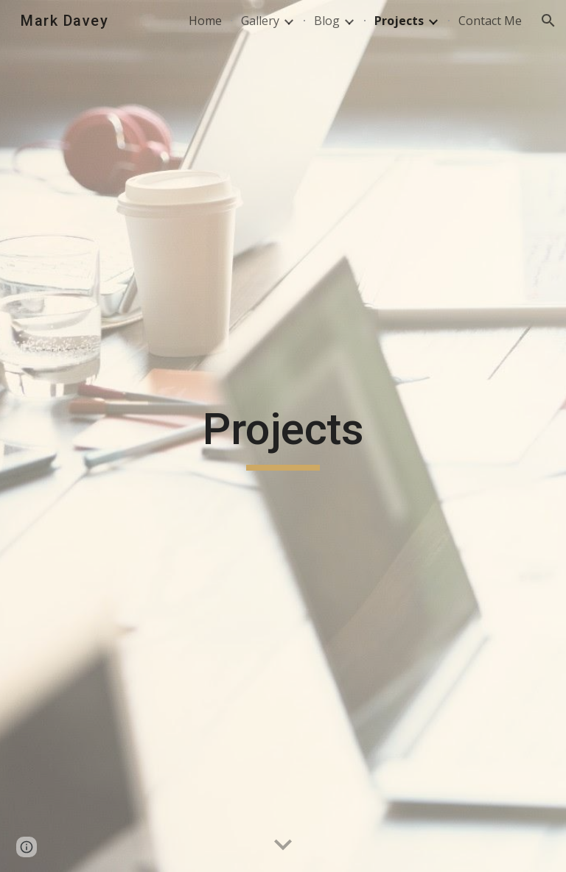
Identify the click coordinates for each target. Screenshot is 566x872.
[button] (548, 20)
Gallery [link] (260, 21)
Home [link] (205, 21)
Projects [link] (399, 21)
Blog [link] (327, 21)
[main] (282, 436)
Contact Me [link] (490, 21)
